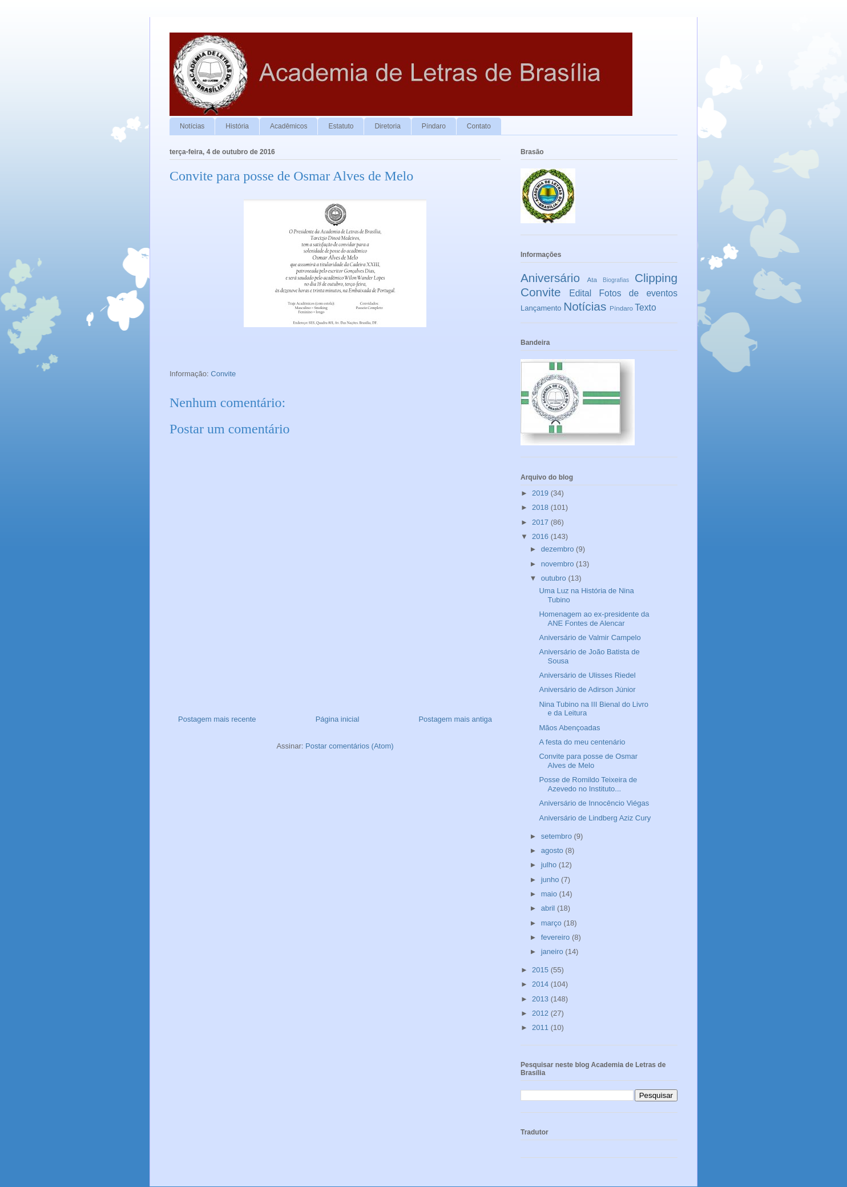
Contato (479, 126)
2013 (541, 999)
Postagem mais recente (217, 719)
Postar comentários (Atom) (349, 746)
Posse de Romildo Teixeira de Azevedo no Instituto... (588, 784)
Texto (645, 307)
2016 (541, 536)
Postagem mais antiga (455, 719)
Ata (592, 279)
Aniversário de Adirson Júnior (587, 689)
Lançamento (541, 308)
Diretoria (387, 126)
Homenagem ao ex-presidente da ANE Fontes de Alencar (594, 618)
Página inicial (338, 719)
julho (550, 864)
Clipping (656, 277)
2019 (541, 493)
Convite (223, 373)
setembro (557, 836)
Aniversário (550, 277)
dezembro (558, 549)
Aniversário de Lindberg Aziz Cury (595, 818)
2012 (541, 1013)
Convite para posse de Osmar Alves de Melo (588, 761)
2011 (541, 1027)
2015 (541, 969)
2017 (541, 522)
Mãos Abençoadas (569, 727)
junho (551, 879)
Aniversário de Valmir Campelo (589, 637)
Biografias (616, 280)
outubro (554, 578)
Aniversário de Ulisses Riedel (587, 675)
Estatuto (340, 126)
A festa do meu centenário (582, 742)
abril (549, 908)
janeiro (553, 951)
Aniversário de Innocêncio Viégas (594, 803)
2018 (541, 507)
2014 (541, 984)
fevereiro (556, 937)
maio (550, 894)
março (552, 923)
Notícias (192, 126)
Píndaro (434, 126)
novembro (558, 564)
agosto (553, 850)
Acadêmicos (288, 126)
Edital (580, 293)
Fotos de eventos (638, 293)
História (237, 126)
